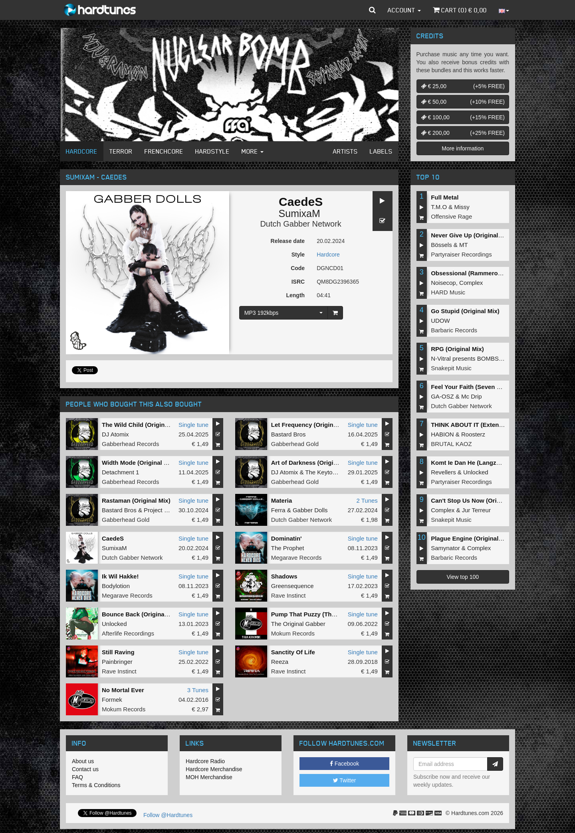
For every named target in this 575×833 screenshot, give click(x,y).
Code (298, 268)
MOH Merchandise (209, 777)
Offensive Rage (451, 216)
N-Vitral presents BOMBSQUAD (473, 358)
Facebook (344, 763)
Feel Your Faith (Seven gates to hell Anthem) (494, 386)
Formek (112, 699)
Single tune (193, 424)
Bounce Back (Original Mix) (141, 614)
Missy (462, 206)
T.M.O (439, 206)
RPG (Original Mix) (457, 348)
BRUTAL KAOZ (451, 443)
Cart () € (460, 10)
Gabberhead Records (130, 443)
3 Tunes (197, 690)
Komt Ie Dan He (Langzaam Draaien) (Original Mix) (502, 462)
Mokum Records (293, 633)
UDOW (440, 320)
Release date (288, 241)
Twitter (344, 780)
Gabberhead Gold (295, 443)
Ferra (278, 510)
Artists (345, 151)
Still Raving (118, 652)
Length (295, 295)
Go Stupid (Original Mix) (465, 311)
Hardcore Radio (205, 761)
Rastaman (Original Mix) (136, 500)
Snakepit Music (451, 368)
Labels (381, 151)
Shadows (284, 576)
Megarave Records (296, 557)
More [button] (253, 151)
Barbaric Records (454, 330)
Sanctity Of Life (293, 652)
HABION (442, 434)
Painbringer (117, 661)
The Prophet (287, 548)
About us (83, 761)
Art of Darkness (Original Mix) (313, 462)
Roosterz (473, 434)
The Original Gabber (298, 623)
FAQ (77, 777)
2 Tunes (366, 500)
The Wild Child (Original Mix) (142, 424)
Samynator (445, 548)
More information (463, 148)
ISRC (298, 281)
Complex (471, 282)
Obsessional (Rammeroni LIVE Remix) (485, 273)
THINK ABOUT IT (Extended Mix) (477, 424)
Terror (121, 151)
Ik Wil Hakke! (120, 576)
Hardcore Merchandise (214, 769)
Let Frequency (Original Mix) (311, 424)
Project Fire (159, 510)
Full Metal (444, 197)
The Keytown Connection (338, 472)
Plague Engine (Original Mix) (471, 538)
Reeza (279, 661)
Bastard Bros (288, 434)
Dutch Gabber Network (300, 223)
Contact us (85, 769)
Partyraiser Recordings (461, 254)
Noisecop (443, 282)
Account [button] (404, 10)
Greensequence (292, 585)
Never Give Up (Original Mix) (471, 235)
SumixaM (299, 213)
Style (298, 254)
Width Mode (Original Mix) (139, 462)
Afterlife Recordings (128, 633)
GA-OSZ (442, 396)
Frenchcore (164, 151)
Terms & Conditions (96, 785)
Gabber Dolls (310, 510)
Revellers (443, 472)
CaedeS (113, 538)
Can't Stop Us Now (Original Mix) (477, 500)
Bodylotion (116, 585)
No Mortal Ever (123, 690)
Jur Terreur (476, 510)
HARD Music (448, 292)
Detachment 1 (120, 472)
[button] (372, 10)
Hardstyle (212, 151)
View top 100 (462, 577)
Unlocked (114, 623)
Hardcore (81, 151)
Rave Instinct (288, 595)
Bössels (441, 244)
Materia (281, 500)
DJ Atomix (115, 434)
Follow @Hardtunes (167, 815)
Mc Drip (471, 396)
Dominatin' (286, 538)
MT (463, 244)
